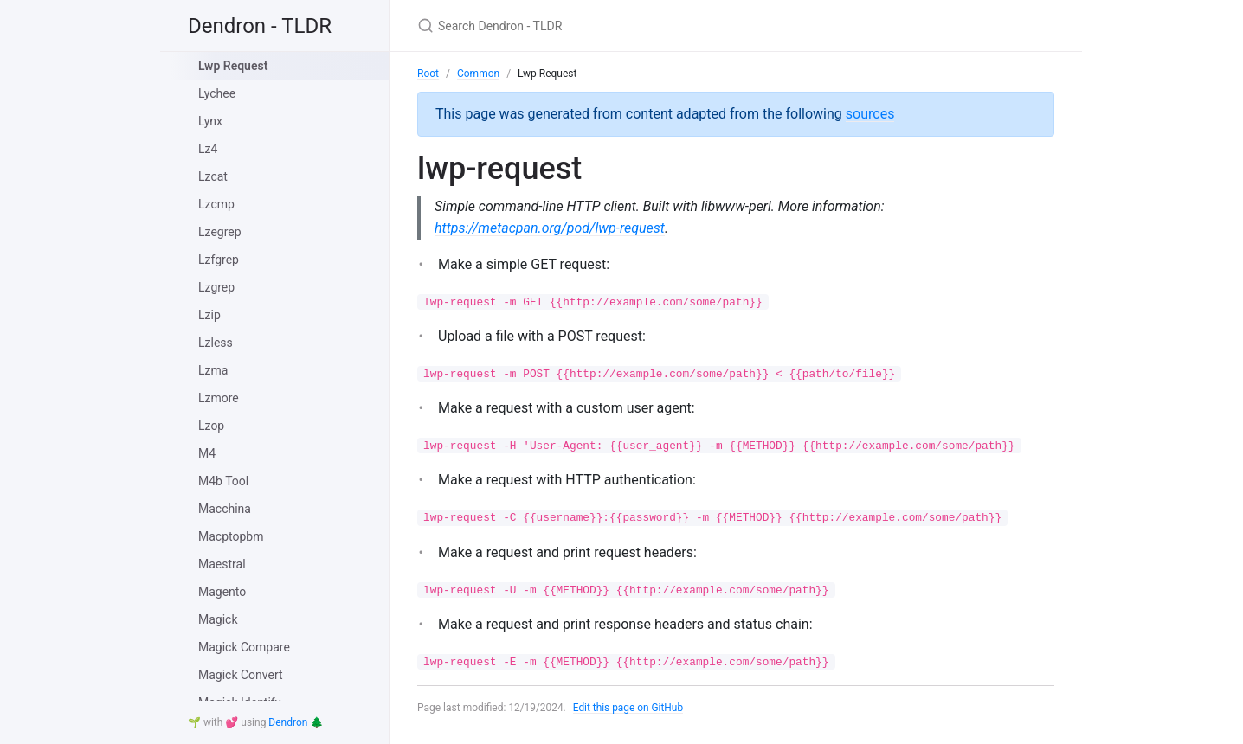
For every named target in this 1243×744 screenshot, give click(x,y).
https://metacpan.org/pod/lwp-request (550, 228)
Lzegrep (220, 232)
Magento (222, 592)
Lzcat (213, 176)
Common (478, 73)
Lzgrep (216, 287)
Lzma (213, 370)
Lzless (215, 343)
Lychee (216, 93)
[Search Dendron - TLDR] (621, 25)
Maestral (222, 564)
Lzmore (218, 398)
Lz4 (207, 149)
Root (428, 73)
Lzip (209, 315)
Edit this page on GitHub (629, 708)
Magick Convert (240, 675)
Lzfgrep (218, 259)
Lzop (211, 426)
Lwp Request (232, 66)
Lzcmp (216, 204)
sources (870, 114)
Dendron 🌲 (295, 722)
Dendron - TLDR (260, 26)
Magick (218, 619)
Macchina (224, 509)
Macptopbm (230, 536)
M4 (207, 453)
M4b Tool (223, 481)
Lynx (210, 121)
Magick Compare (244, 647)
